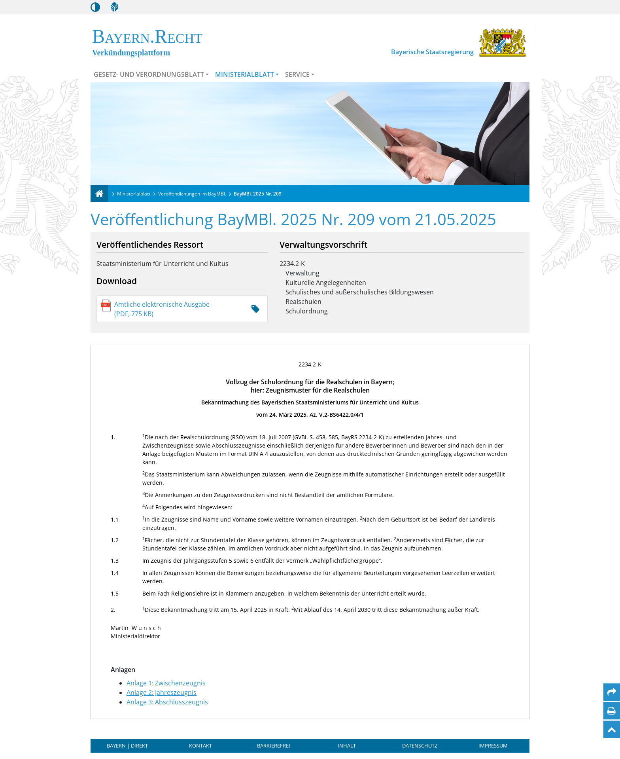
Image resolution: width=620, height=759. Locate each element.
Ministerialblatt (244, 74)
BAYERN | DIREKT (127, 745)
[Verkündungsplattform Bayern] (99, 193)
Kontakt (200, 745)
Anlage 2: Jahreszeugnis (162, 692)
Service (297, 74)
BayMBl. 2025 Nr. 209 (258, 193)
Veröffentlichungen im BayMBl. (192, 193)
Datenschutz (419, 745)
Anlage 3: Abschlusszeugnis (167, 702)
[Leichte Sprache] (114, 7)
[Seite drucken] (611, 710)
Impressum (493, 745)
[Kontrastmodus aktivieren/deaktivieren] (95, 7)
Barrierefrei (273, 745)
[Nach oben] (611, 729)
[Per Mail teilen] (611, 692)
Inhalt (347, 745)
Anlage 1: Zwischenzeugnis (166, 683)
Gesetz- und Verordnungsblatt (149, 74)
